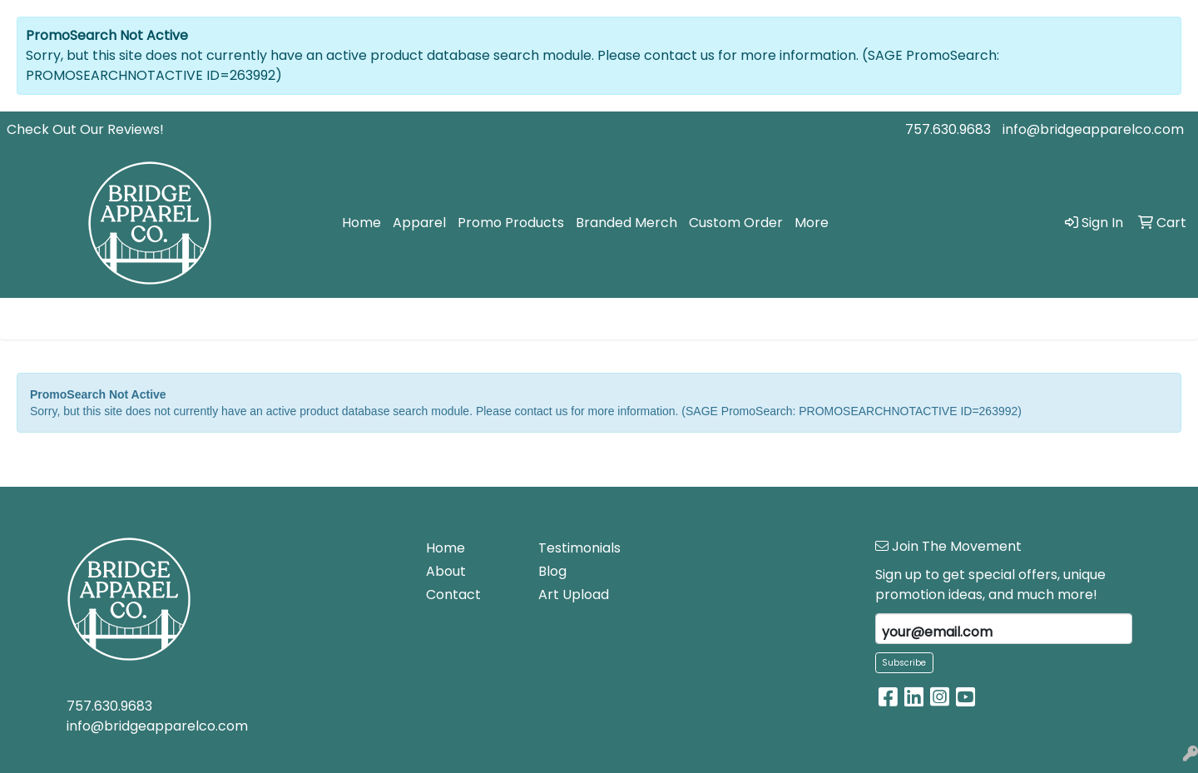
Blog (552, 571)
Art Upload (573, 594)
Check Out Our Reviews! (85, 129)
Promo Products (511, 222)
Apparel (419, 222)
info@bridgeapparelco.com (1093, 129)
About (446, 571)
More (812, 222)
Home (361, 222)
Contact (453, 594)
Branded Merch (626, 222)
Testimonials (579, 547)
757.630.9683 (948, 129)
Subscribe (904, 663)
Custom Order (736, 222)
